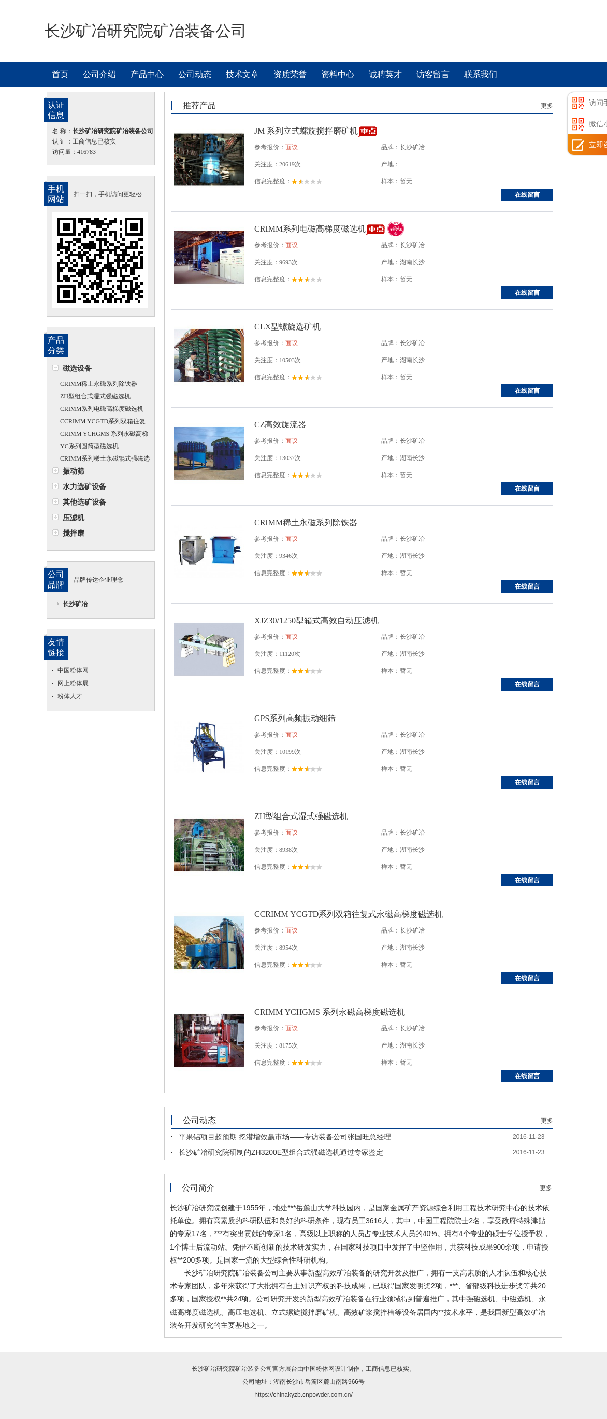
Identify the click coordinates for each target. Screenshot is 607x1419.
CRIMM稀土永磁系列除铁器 (98, 384)
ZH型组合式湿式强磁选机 (95, 396)
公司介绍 (99, 74)
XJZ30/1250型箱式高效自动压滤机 (316, 620)
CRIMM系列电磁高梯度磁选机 (101, 408)
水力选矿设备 (84, 486)
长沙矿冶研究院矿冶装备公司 (232, 1368)
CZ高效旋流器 (280, 424)
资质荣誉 (290, 74)
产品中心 (147, 74)
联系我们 (480, 74)
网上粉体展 (73, 683)
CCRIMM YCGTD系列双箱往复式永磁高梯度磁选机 (99, 422)
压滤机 (73, 517)
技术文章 (242, 74)
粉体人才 (69, 696)
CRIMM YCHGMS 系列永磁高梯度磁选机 (100, 435)
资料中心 (337, 74)
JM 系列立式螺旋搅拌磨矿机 (306, 130)
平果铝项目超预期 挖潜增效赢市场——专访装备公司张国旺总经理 (285, 1137)
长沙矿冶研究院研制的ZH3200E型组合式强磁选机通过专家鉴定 (281, 1152)
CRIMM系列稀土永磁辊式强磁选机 (101, 460)
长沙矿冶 (75, 604)
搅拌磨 (73, 533)
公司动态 (194, 74)
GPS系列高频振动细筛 (295, 718)
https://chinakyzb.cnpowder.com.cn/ (303, 1394)
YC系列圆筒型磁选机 (89, 446)
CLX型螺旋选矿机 (287, 326)
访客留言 (433, 74)
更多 (547, 105)
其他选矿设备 (84, 502)
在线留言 (527, 194)
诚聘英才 (385, 74)
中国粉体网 (73, 670)
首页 (60, 74)
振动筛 (73, 471)
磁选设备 (77, 368)
